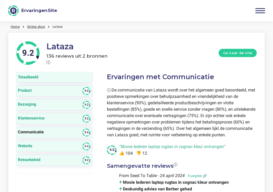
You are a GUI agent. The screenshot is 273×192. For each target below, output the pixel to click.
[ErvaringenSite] (32, 10)
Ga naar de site (237, 53)
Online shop (36, 27)
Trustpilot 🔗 (197, 176)
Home (15, 27)
